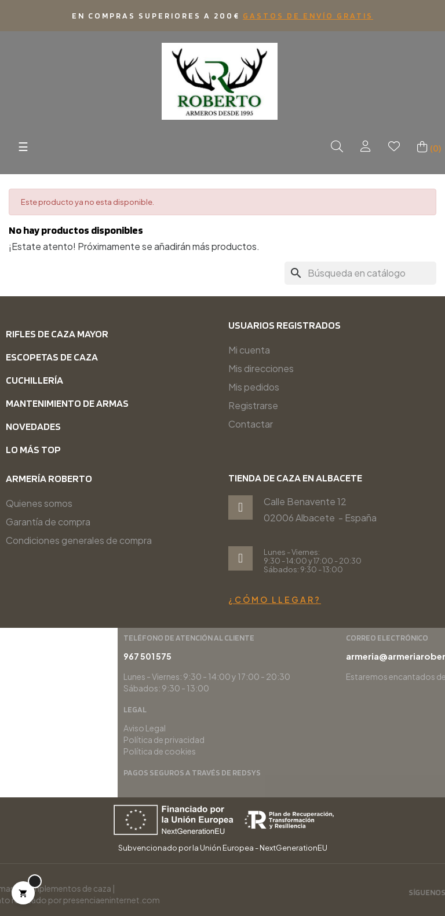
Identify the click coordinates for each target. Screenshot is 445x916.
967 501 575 (316, 656)
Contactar (250, 424)
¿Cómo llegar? (274, 599)
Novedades (33, 426)
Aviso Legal (313, 728)
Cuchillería (34, 380)
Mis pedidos (253, 387)
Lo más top (33, 449)
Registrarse (253, 405)
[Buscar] (360, 273)
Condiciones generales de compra (79, 540)
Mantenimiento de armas (67, 403)
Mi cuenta (249, 350)
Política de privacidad (332, 739)
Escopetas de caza (52, 357)
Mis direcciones (261, 368)
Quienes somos (39, 503)
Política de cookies (328, 751)
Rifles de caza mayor (57, 334)
